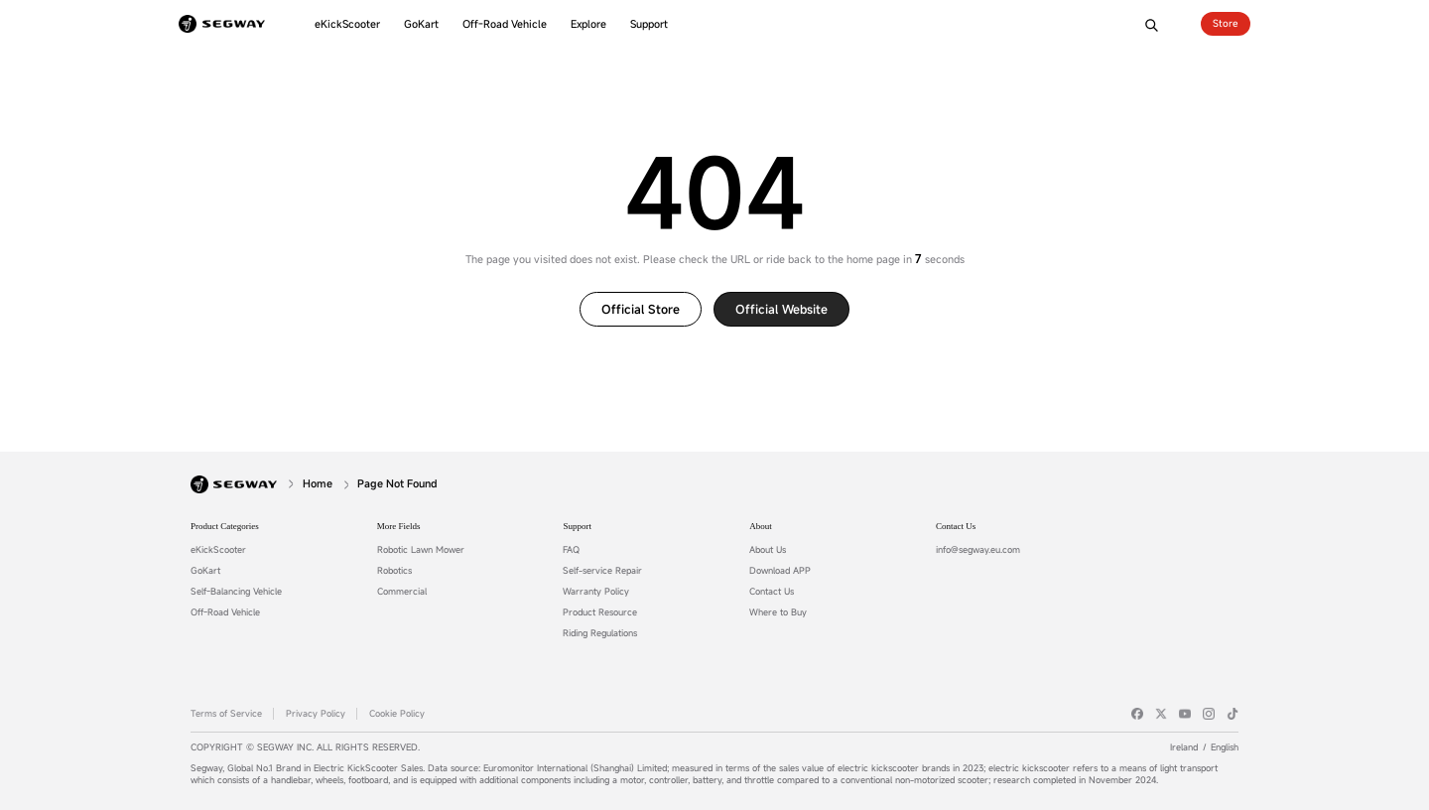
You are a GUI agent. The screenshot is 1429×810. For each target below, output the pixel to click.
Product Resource (600, 612)
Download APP (780, 571)
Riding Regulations (600, 633)
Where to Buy (778, 612)
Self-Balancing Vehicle (236, 592)
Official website (781, 309)
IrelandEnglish (1204, 747)
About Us (767, 550)
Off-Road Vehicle (225, 612)
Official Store (640, 309)
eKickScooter (218, 550)
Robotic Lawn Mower (420, 550)
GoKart (205, 571)
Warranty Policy (596, 592)
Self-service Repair (602, 571)
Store (1225, 23)
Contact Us (771, 592)
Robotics (394, 571)
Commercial (402, 592)
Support (577, 526)
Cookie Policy (397, 714)
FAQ (571, 550)
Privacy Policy (315, 714)
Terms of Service (226, 714)
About (760, 526)
